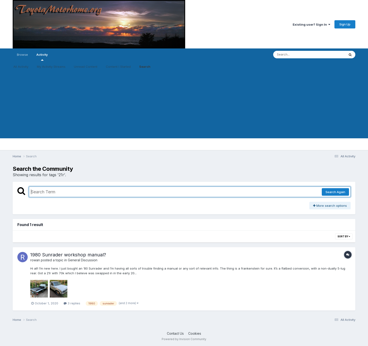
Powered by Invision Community (184, 339)
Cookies (194, 333)
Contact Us (175, 333)
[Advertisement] (184, 105)
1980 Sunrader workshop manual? (68, 255)
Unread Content (85, 66)
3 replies (72, 303)
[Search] (296, 54)
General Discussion (82, 260)
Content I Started (118, 66)
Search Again (335, 192)
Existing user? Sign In (311, 24)
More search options (330, 205)
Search (144, 66)
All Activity (20, 66)
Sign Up (344, 24)
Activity (42, 57)
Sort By (343, 236)
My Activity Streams (51, 66)
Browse (22, 54)
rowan (35, 260)
